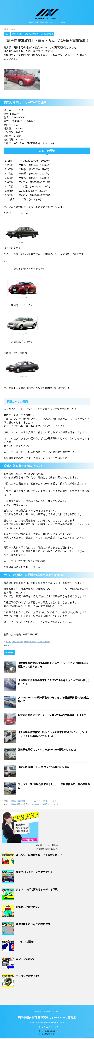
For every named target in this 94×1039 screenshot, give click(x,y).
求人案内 (56, 1012)
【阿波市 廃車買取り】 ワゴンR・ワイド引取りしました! (33, 801)
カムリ (8, 642)
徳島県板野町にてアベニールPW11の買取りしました (47, 749)
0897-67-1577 (47, 1027)
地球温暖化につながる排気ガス (33, 924)
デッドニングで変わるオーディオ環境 (37, 889)
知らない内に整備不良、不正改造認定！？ (39, 854)
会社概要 (38, 1012)
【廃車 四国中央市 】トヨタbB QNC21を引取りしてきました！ (36, 804)
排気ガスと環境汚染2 (27, 906)
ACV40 (8, 645)
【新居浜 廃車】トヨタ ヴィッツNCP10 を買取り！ (46, 767)
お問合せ (47, 1012)
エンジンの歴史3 (25, 941)
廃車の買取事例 (17, 642)
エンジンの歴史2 (25, 958)
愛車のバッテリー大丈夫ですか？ (34, 872)
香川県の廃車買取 (43, 642)
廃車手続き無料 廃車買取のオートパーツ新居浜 (47, 1018)
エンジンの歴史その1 (27, 976)
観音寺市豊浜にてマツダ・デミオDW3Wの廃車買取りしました (52, 715)
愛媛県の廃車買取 (30, 642)
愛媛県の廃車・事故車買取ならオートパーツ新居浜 (47, 1023)
